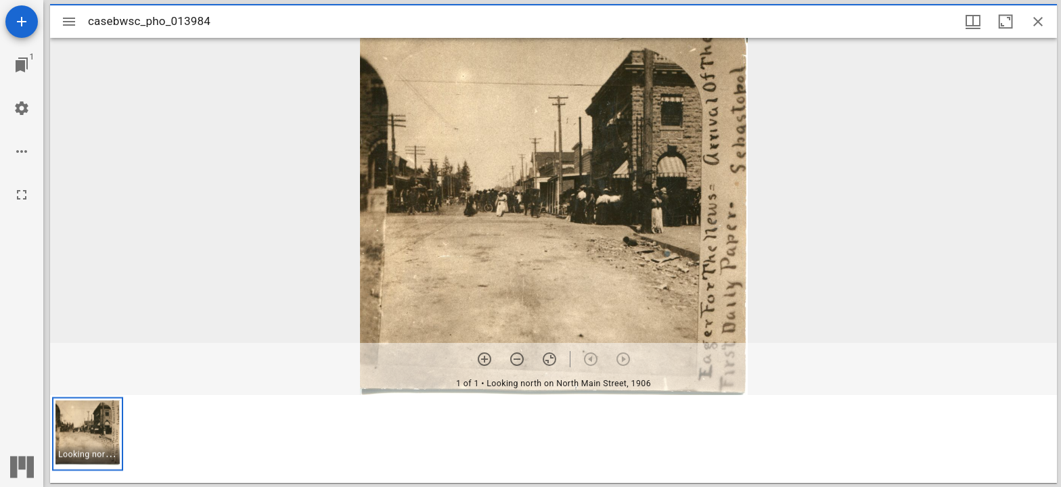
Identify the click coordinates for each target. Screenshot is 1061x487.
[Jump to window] (21, 65)
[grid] (553, 439)
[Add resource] (21, 21)
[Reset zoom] (549, 359)
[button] (87, 433)
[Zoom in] (484, 359)
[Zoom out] (517, 359)
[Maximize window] (1005, 21)
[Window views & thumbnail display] (973, 21)
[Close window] (1038, 21)
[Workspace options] (21, 151)
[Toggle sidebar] (69, 21)
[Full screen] (21, 195)
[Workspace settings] (21, 108)
